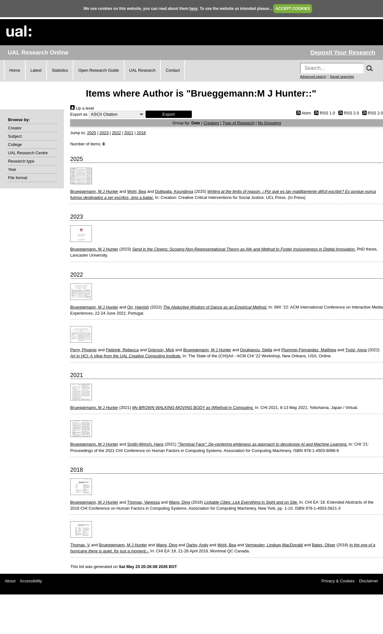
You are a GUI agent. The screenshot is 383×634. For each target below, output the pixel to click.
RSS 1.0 (323, 113)
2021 (128, 132)
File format (17, 177)
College (15, 144)
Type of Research (238, 122)
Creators (211, 122)
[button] (169, 114)
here (194, 8)
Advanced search (313, 76)
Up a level (82, 108)
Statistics (60, 70)
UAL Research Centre (28, 152)
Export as (78, 114)
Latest (35, 70)
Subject (15, 136)
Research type (21, 161)
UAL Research (142, 70)
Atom (302, 113)
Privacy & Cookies (338, 581)
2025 (91, 132)
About (10, 581)
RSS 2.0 (347, 113)
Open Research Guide (98, 70)
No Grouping (269, 122)
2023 (104, 132)
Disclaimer (368, 581)
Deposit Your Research (342, 52)
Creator (15, 128)
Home (14, 70)
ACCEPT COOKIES (292, 8)
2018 (141, 132)
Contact (173, 70)
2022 (116, 132)
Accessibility (31, 581)
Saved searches (342, 76)
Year (12, 169)
